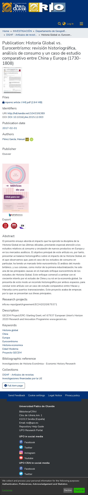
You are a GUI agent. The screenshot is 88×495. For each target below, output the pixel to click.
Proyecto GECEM (11, 352)
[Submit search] (59, 24)
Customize (7, 490)
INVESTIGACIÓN (22, 31)
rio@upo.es (32, 423)
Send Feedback (16, 395)
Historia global (10, 330)
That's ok (79, 490)
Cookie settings (36, 395)
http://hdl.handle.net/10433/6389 (26, 113)
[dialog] (44, 486)
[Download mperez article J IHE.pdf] (22, 102)
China (5, 334)
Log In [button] (70, 24)
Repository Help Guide (31, 426)
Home (5, 31)
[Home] (14, 7)
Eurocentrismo (10, 341)
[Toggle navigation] (81, 24)
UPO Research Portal (31, 430)
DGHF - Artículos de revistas (21, 35)
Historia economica (12, 345)
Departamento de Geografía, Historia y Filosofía (51, 31)
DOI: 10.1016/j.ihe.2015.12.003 (25, 117)
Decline (68, 490)
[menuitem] (64, 24)
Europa (6, 337)
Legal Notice (55, 395)
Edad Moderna (10, 349)
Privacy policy (72, 395)
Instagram (27, 453)
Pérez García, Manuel (13, 139)
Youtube (26, 458)
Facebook (27, 442)
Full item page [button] (13, 385)
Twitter (25, 447)
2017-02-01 (9, 128)
